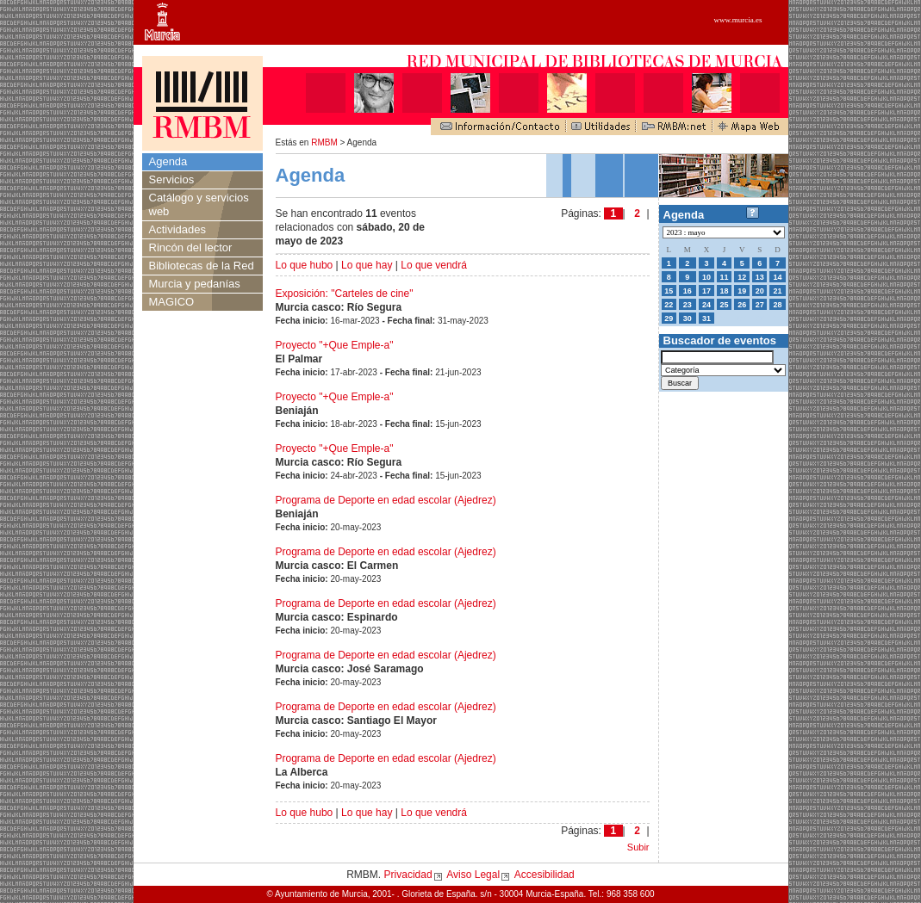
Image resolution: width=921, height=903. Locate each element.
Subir (638, 847)
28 (777, 304)
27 (760, 304)
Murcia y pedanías (194, 283)
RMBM (324, 142)
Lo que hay (366, 265)
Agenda (168, 161)
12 (741, 277)
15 (668, 291)
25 (724, 304)
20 (760, 291)
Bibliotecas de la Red (201, 265)
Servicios (172, 179)
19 (741, 291)
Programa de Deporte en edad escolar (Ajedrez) (386, 500)
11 (724, 277)
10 (706, 277)
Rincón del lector (191, 247)
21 (777, 291)
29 (668, 318)
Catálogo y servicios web (199, 204)
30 (687, 318)
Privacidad (408, 875)
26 (741, 304)
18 (724, 291)
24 (706, 304)
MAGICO (172, 301)
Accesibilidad (544, 875)
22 (668, 304)
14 (777, 277)
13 (760, 277)
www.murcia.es (738, 19)
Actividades (177, 229)
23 (687, 304)
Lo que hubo (304, 265)
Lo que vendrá (434, 265)
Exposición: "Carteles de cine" (345, 294)
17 (706, 291)
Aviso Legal (473, 875)
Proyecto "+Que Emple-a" (335, 345)
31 (706, 318)
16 (687, 291)
